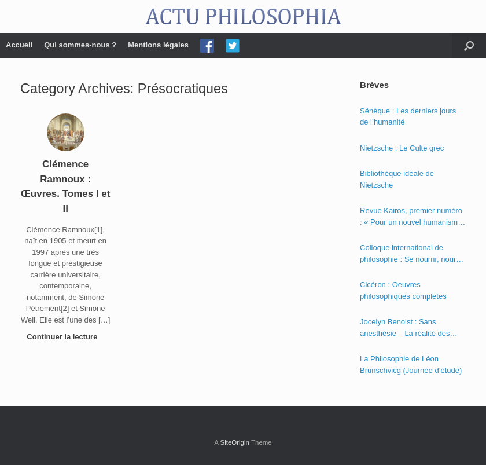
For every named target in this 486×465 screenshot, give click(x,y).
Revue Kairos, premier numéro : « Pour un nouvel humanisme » (411, 217)
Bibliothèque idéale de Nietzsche (397, 179)
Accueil (19, 45)
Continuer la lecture (65, 336)
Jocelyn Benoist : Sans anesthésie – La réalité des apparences (405, 328)
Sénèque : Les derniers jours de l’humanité (408, 117)
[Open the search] (469, 45)
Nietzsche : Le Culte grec (402, 148)
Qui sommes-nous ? (80, 45)
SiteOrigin (234, 442)
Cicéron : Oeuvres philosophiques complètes (403, 290)
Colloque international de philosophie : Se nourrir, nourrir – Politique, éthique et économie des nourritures (411, 254)
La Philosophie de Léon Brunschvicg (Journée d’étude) (411, 364)
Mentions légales (158, 45)
